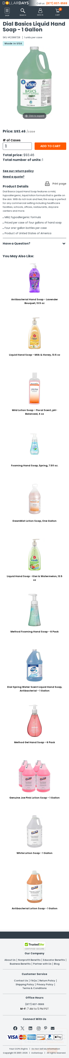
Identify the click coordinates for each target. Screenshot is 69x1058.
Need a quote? (13, 177)
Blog (56, 964)
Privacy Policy (45, 984)
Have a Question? (18, 243)
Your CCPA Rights (18, 1048)
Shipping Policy (25, 984)
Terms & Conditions (34, 988)
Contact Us (21, 980)
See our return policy (18, 171)
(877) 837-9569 (56, 3)
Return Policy (47, 980)
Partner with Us (42, 964)
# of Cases (12, 140)
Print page (59, 183)
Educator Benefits (54, 960)
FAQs (34, 980)
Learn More (38, 1050)
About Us (9, 960)
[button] (40, 12)
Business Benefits (20, 964)
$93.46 (28, 155)
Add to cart (50, 146)
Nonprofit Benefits (29, 960)
